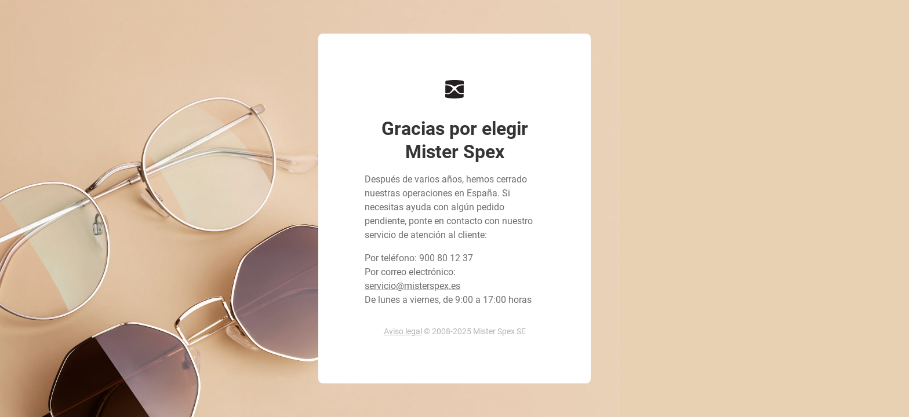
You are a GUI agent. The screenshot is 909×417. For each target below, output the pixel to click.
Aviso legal (403, 331)
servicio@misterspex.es (412, 285)
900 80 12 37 (446, 258)
